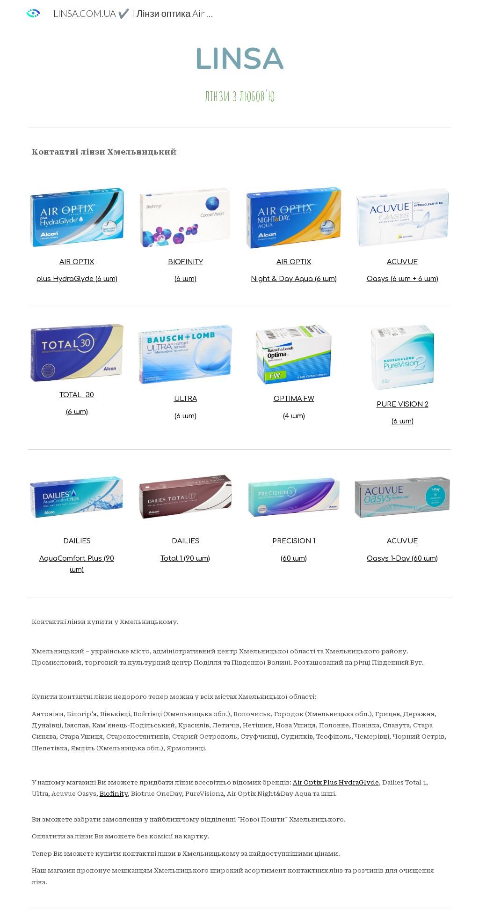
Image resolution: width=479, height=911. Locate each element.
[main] (239, 74)
